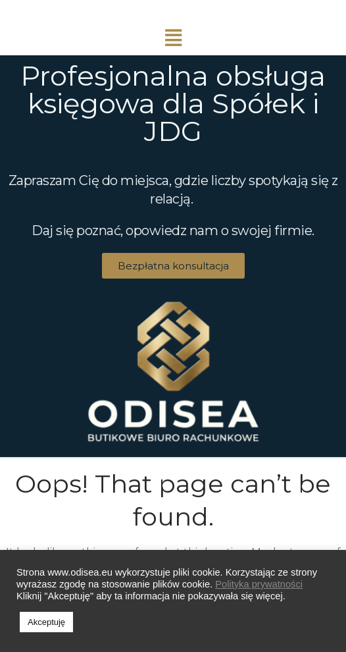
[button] (173, 266)
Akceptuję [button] (46, 622)
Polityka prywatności (259, 584)
